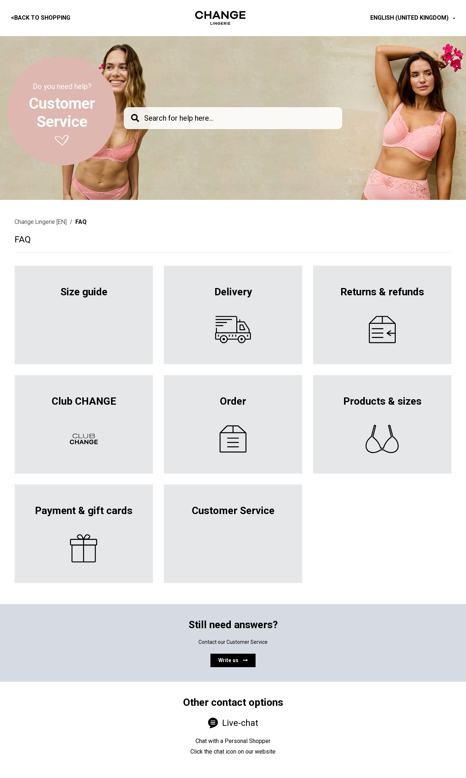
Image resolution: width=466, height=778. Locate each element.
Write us (233, 660)
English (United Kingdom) (410, 17)
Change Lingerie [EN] (41, 221)
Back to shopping (40, 17)
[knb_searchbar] (233, 118)
